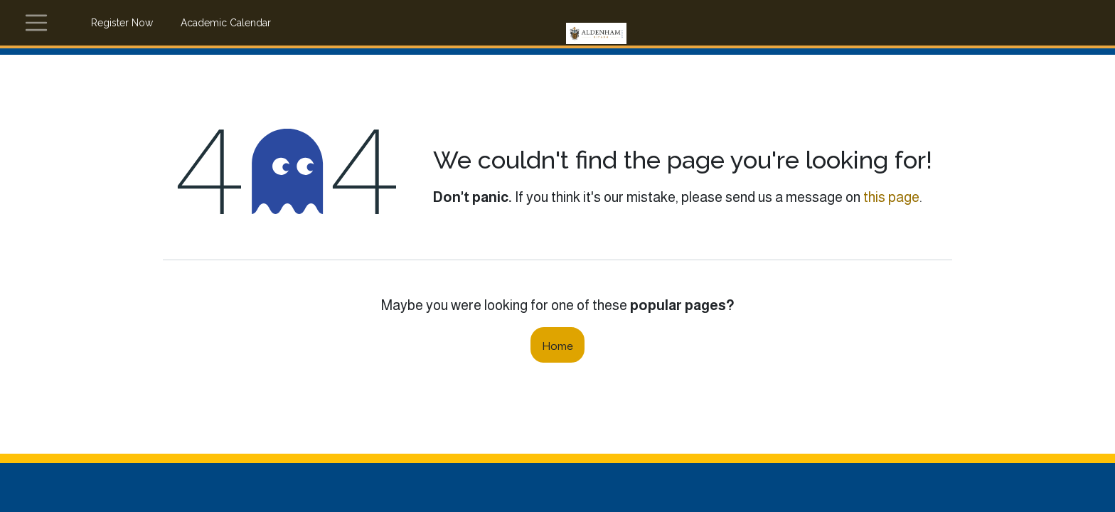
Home (557, 344)
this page (891, 197)
